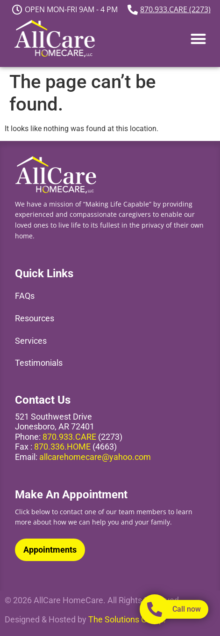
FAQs (25, 296)
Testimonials (39, 363)
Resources (34, 318)
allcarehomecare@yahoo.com (95, 457)
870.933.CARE (69, 437)
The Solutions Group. (127, 619)
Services (31, 341)
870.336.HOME (62, 446)
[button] (198, 38)
